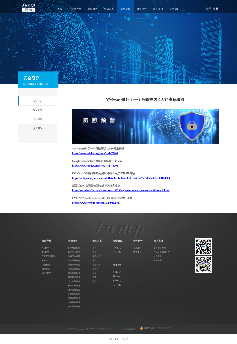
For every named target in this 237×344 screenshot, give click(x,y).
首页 (59, 9)
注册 (215, 8)
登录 (209, 8)
